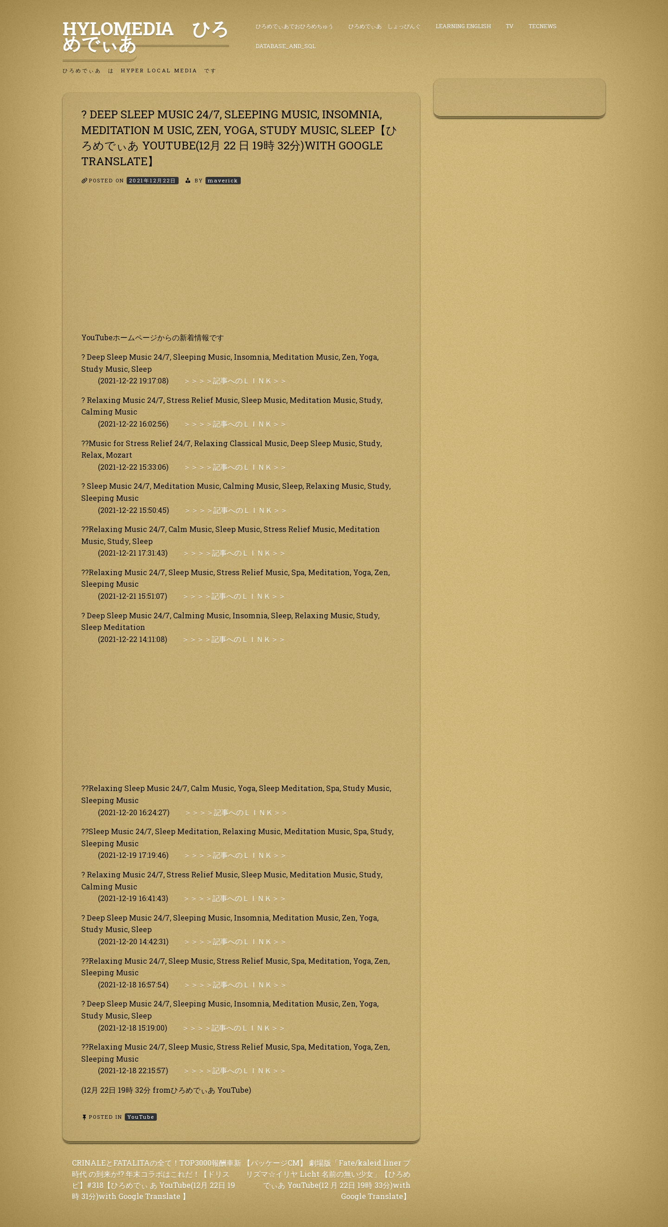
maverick (223, 180)
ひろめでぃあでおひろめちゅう (295, 26)
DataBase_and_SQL (285, 46)
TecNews (542, 26)
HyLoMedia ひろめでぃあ (146, 35)
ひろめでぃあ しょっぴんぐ (384, 26)
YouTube (140, 1116)
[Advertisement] (241, 266)
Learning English (463, 26)
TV (510, 26)
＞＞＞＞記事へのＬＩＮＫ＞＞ (235, 380)
